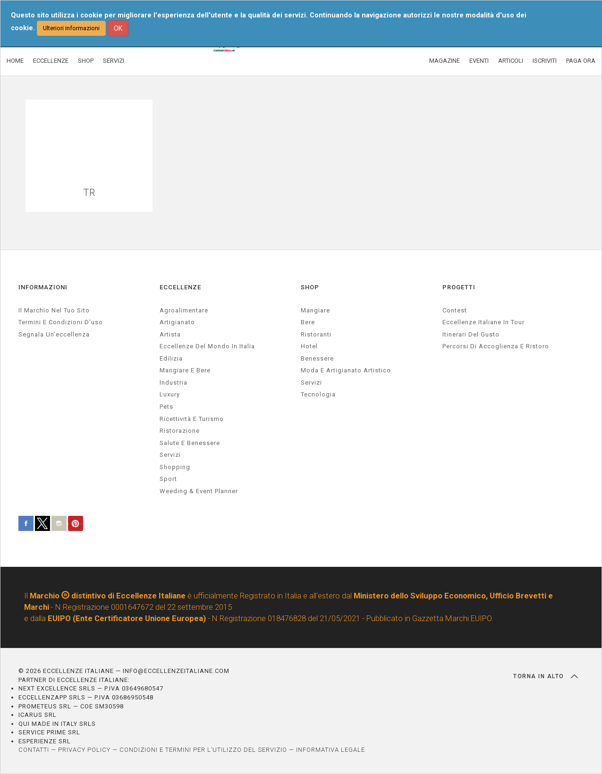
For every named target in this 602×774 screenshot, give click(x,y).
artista (170, 334)
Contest (454, 310)
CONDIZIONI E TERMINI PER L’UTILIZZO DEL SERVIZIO (203, 749)
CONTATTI (33, 749)
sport (168, 478)
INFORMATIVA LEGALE (330, 749)
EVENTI (479, 60)
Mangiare (315, 310)
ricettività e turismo (192, 418)
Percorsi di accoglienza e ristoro (495, 346)
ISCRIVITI (545, 60)
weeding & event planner (199, 491)
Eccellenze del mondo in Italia (207, 346)
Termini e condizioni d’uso (60, 322)
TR (89, 193)
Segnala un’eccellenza (54, 334)
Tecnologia (318, 394)
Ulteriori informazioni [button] (71, 28)
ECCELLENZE (50, 60)
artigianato (177, 322)
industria (173, 382)
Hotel (309, 346)
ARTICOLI (510, 60)
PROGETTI (458, 287)
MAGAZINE (444, 60)
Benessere (317, 358)
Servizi (311, 382)
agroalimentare (184, 310)
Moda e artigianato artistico (346, 370)
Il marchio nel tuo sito (54, 310)
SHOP (85, 60)
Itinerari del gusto (471, 334)
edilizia (171, 358)
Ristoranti (316, 334)
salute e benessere (190, 442)
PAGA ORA (580, 60)
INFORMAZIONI (43, 287)
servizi (170, 454)
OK (118, 28)
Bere (308, 322)
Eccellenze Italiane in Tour (483, 322)
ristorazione (180, 430)
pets (166, 406)
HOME (15, 60)
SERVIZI (113, 60)
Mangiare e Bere (185, 370)
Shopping (175, 467)
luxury (170, 394)
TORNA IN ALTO (545, 676)
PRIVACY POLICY (84, 749)
